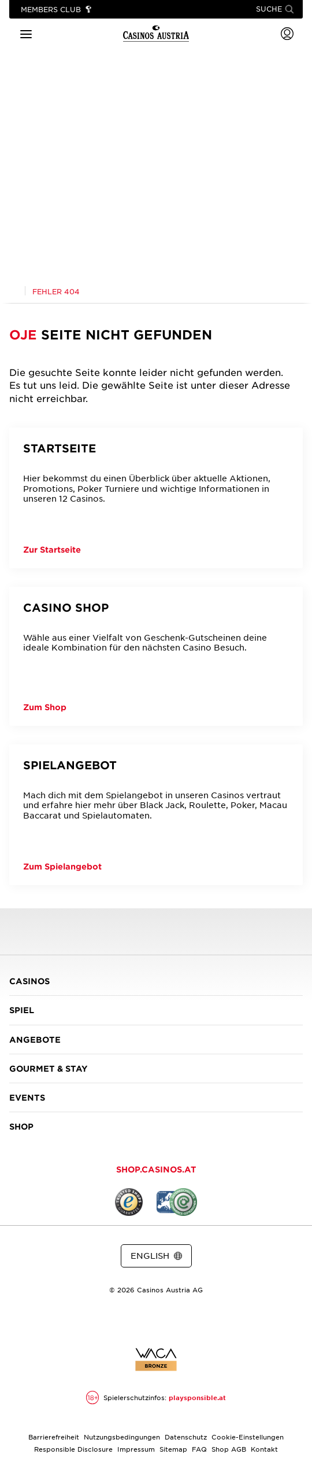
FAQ (199, 1449)
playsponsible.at (197, 1397)
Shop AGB (228, 1449)
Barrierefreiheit (53, 1437)
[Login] (287, 33)
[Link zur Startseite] (156, 33)
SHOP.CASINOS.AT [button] (156, 1169)
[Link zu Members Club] (56, 9)
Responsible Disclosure (73, 1449)
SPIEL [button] (156, 1010)
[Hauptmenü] (26, 33)
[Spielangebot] (156, 814)
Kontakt (264, 1449)
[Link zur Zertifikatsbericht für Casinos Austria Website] (156, 1359)
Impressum (136, 1449)
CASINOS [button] (156, 981)
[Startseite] (156, 498)
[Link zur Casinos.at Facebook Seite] (135, 1320)
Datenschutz (186, 1437)
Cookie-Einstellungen (247, 1437)
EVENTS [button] (156, 1097)
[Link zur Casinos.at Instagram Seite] (156, 1320)
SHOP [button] (156, 1126)
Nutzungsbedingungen (122, 1437)
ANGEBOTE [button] (156, 1039)
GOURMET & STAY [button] (156, 1068)
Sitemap (173, 1449)
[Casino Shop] (156, 656)
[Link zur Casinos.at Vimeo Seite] (177, 1320)
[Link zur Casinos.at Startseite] (13, 290)
